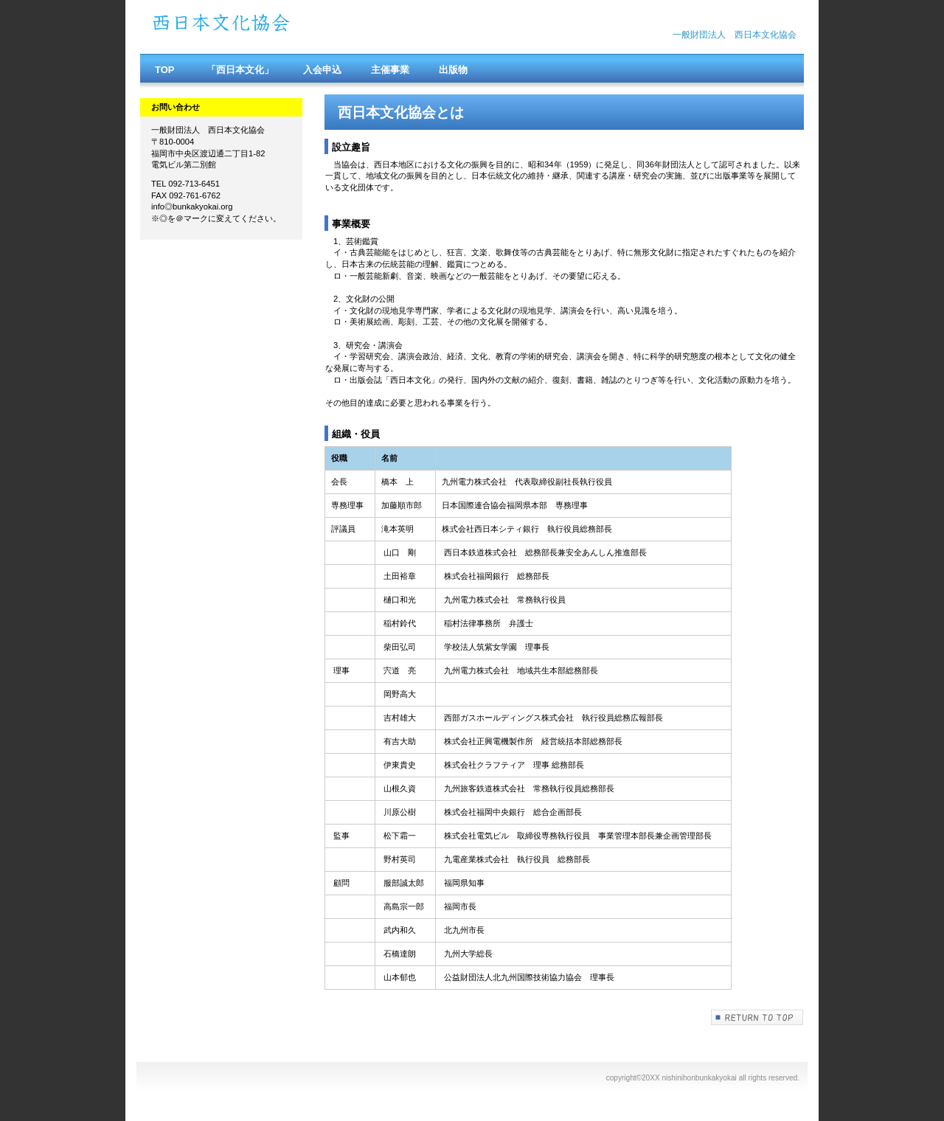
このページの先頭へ (757, 1017)
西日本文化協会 (295, 27)
